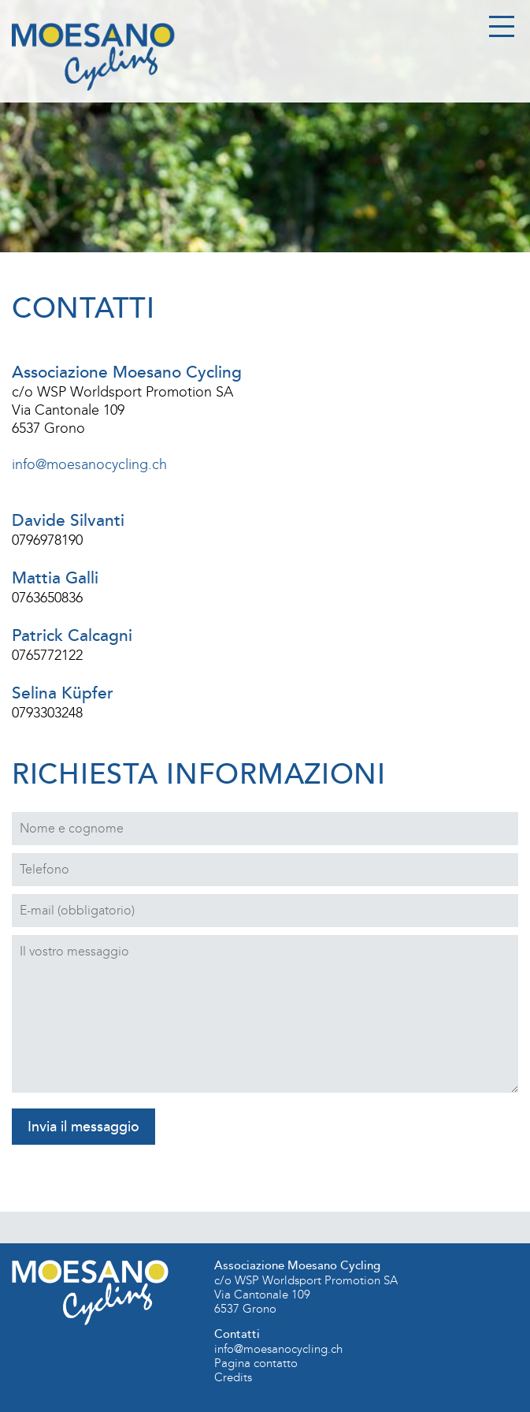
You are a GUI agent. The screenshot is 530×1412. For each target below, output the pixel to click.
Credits (233, 1377)
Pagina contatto (256, 1363)
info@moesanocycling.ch (89, 464)
